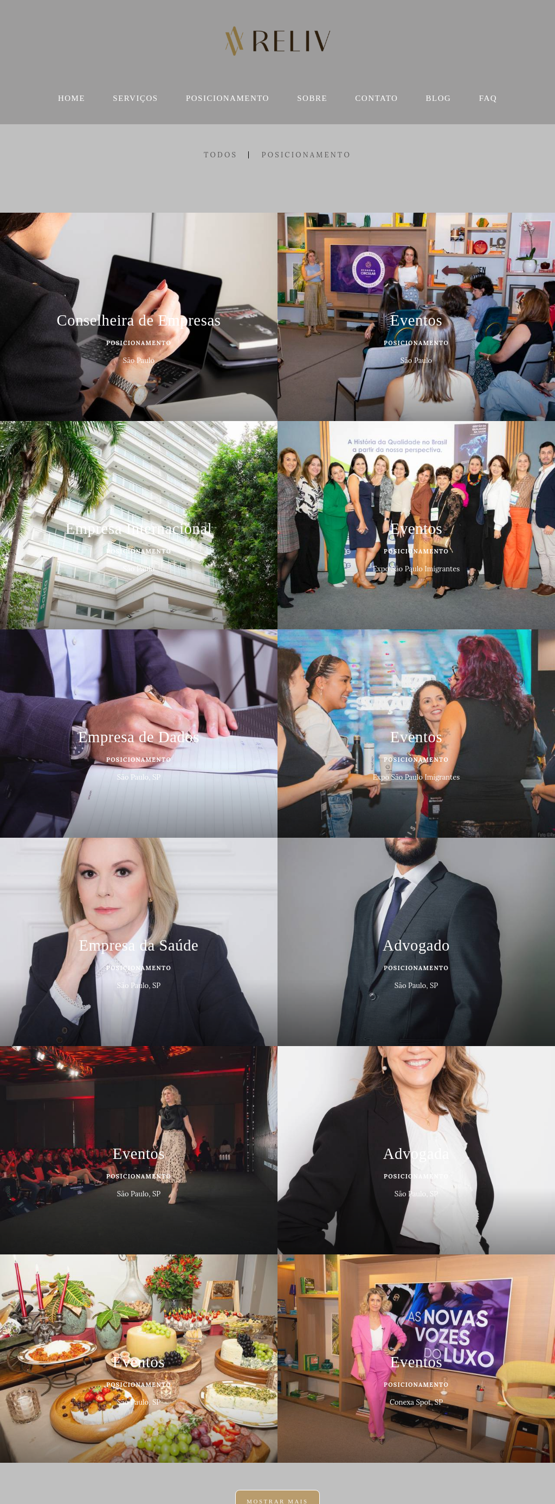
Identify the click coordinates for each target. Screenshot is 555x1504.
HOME (71, 98)
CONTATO (376, 98)
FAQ (488, 98)
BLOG (438, 98)
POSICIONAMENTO (227, 98)
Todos (220, 154)
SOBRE (312, 98)
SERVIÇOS (135, 98)
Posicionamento (306, 154)
